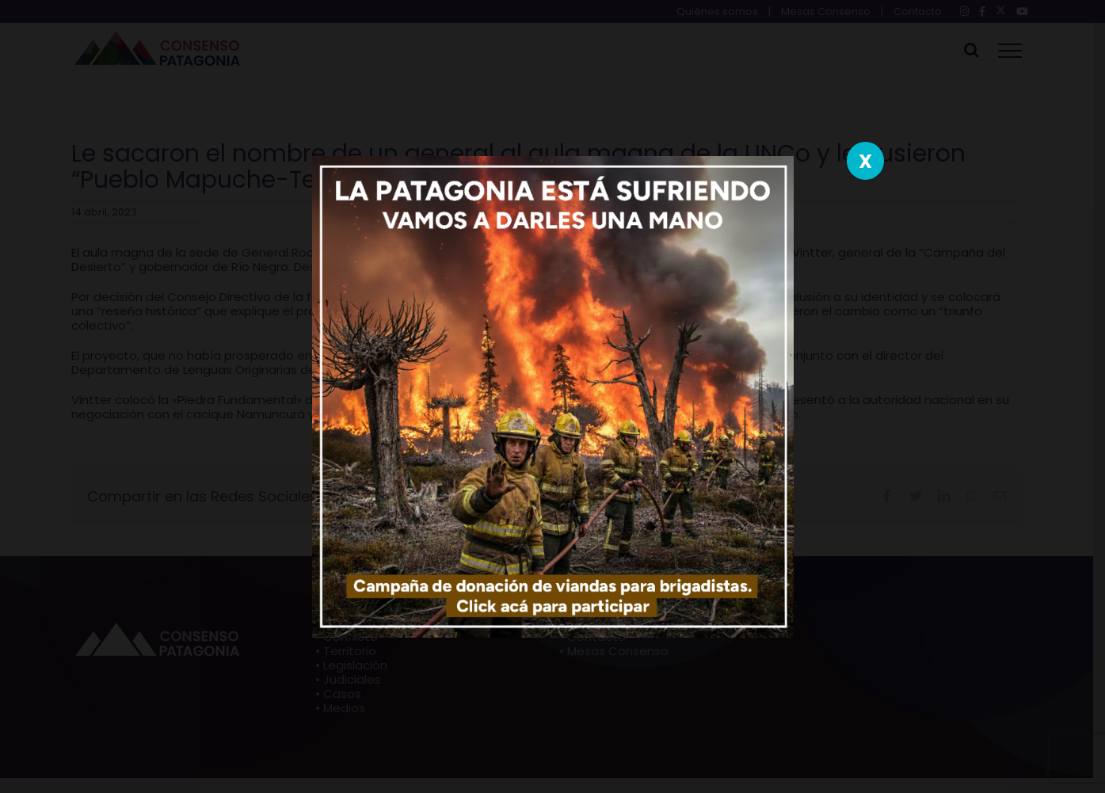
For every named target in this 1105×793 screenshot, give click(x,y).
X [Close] (865, 161)
